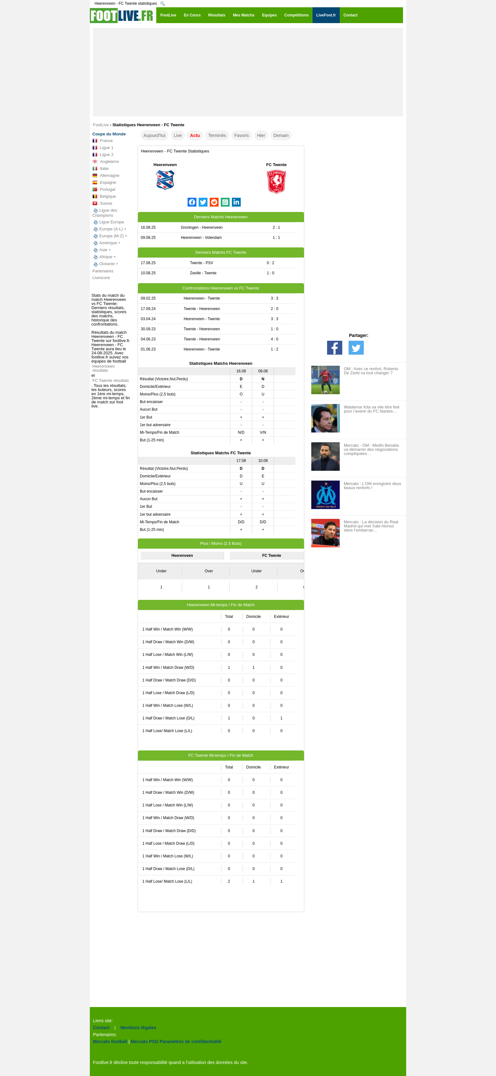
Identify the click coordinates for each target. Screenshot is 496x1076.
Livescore (101, 277)
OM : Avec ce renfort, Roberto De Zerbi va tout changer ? (371, 370)
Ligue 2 (103, 154)
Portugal (103, 189)
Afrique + (104, 256)
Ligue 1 (103, 147)
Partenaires (102, 271)
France (102, 140)
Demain (280, 135)
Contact (101, 1027)
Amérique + (106, 243)
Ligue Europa (108, 222)
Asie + (101, 249)
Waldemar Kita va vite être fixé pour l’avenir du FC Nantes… (372, 409)
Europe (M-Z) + (109, 236)
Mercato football (110, 1041)
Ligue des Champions (104, 213)
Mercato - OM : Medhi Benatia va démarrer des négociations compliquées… (371, 449)
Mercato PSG (144, 1041)
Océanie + (105, 263)
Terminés (217, 135)
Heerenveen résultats (103, 368)
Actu (195, 135)
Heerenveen (165, 164)
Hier (261, 135)
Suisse (102, 203)
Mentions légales (138, 1027)
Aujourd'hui (155, 135)
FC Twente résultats (110, 380)
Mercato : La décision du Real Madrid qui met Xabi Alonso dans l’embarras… (371, 525)
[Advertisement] (248, 72)
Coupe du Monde (109, 134)
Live (178, 135)
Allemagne (105, 175)
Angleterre (105, 161)
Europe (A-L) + (109, 229)
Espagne (104, 182)
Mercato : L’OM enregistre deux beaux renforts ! (372, 485)
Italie (100, 168)
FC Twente (276, 164)
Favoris (241, 135)
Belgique (104, 196)
